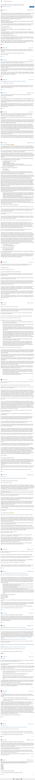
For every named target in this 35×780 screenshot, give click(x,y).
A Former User (5, 142)
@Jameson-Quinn (3, 401)
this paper (10, 27)
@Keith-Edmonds (28, 753)
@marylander (3, 614)
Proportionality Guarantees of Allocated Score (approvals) (17, 81)
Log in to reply (32, 6)
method (6, 644)
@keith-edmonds (3, 61)
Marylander (4, 571)
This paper (29, 540)
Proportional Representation (6, 6)
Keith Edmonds (5, 47)
